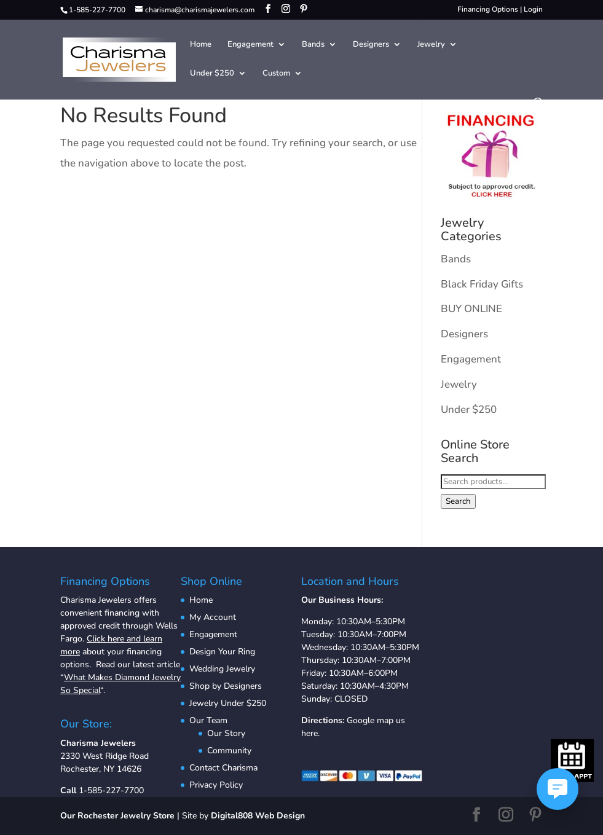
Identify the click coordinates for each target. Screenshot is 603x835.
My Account (212, 617)
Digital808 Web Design (258, 815)
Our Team (208, 720)
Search (458, 501)
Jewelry (431, 45)
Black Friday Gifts (482, 284)
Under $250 (212, 74)
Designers (371, 45)
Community (229, 750)
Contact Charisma (223, 768)
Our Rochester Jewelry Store (117, 815)
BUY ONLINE (471, 309)
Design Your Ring (222, 651)
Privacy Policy (216, 785)
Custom (276, 74)
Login (533, 9)
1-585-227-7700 (111, 790)
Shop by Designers (225, 686)
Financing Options (487, 9)
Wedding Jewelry (222, 669)
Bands (313, 45)
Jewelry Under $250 (227, 703)
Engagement (250, 45)
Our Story (226, 733)
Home (200, 45)
